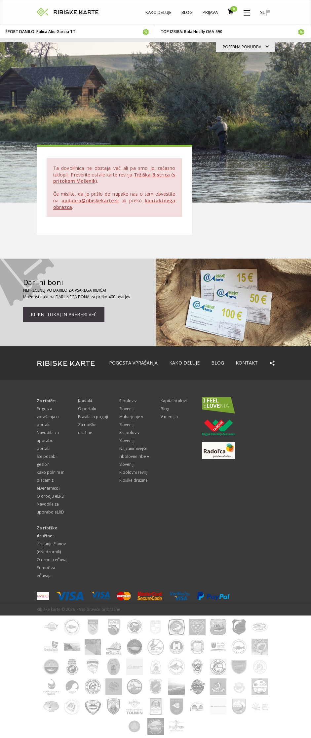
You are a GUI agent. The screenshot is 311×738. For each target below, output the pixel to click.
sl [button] (264, 12)
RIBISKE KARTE (76, 12)
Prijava (210, 12)
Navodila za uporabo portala (48, 440)
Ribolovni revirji (134, 472)
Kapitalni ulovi (174, 401)
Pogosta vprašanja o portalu (48, 416)
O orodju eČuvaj (52, 560)
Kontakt (247, 363)
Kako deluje (158, 12)
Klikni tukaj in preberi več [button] (64, 314)
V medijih (169, 416)
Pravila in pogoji (93, 416)
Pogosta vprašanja (133, 363)
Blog (187, 12)
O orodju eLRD (51, 496)
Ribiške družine (133, 480)
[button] (247, 11)
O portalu (87, 409)
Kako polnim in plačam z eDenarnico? (51, 480)
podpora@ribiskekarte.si (90, 200)
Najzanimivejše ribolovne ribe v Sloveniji (134, 456)
